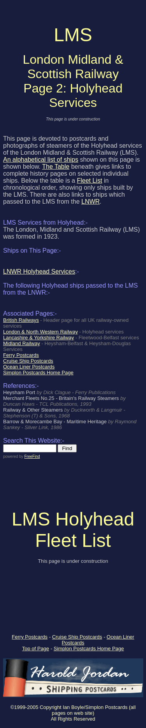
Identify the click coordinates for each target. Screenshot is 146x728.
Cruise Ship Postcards (77, 637)
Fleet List (89, 180)
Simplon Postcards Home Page (89, 648)
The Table (55, 166)
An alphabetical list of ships (40, 159)
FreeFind (32, 456)
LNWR (90, 201)
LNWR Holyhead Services (39, 271)
